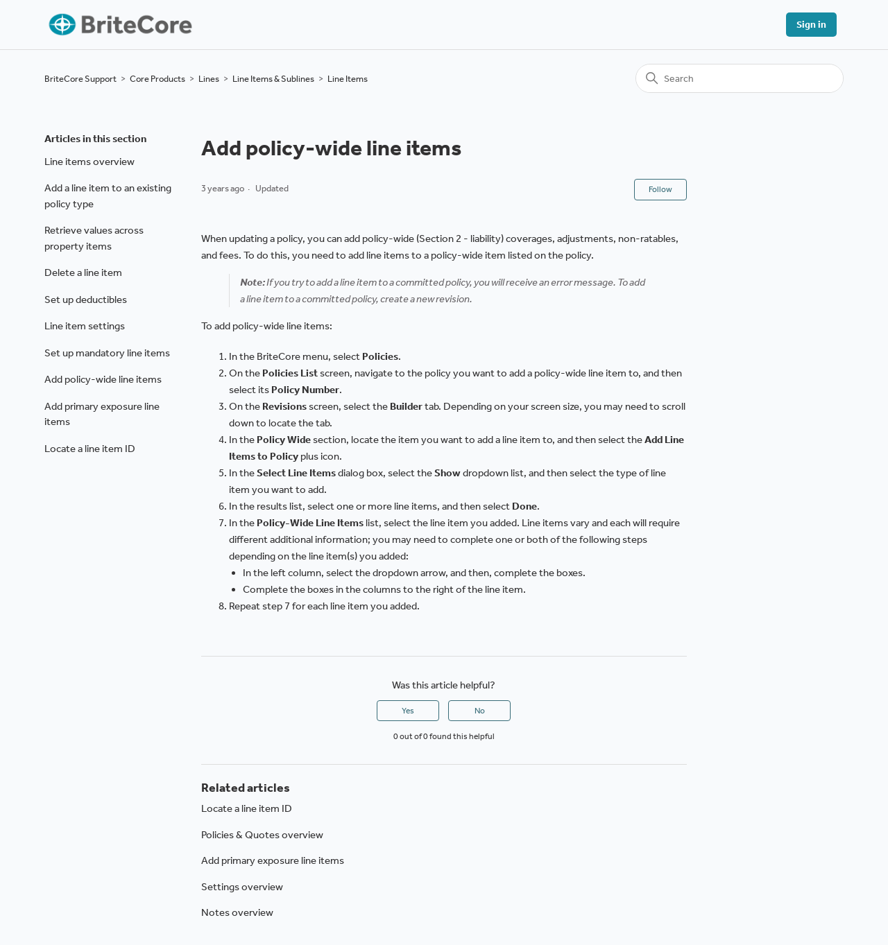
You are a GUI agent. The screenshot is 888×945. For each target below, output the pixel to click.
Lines (208, 78)
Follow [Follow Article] (660, 189)
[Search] (739, 78)
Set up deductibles (85, 299)
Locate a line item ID (89, 448)
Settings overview (242, 887)
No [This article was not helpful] (480, 711)
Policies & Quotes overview (262, 835)
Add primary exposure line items (102, 414)
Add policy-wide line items (103, 379)
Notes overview (237, 912)
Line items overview (89, 161)
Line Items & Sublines (273, 78)
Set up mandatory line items (107, 353)
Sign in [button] (811, 25)
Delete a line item (83, 272)
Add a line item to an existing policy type (107, 196)
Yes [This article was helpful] (408, 711)
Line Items (347, 78)
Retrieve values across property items (94, 238)
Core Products (157, 78)
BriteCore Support (80, 78)
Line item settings (84, 326)
